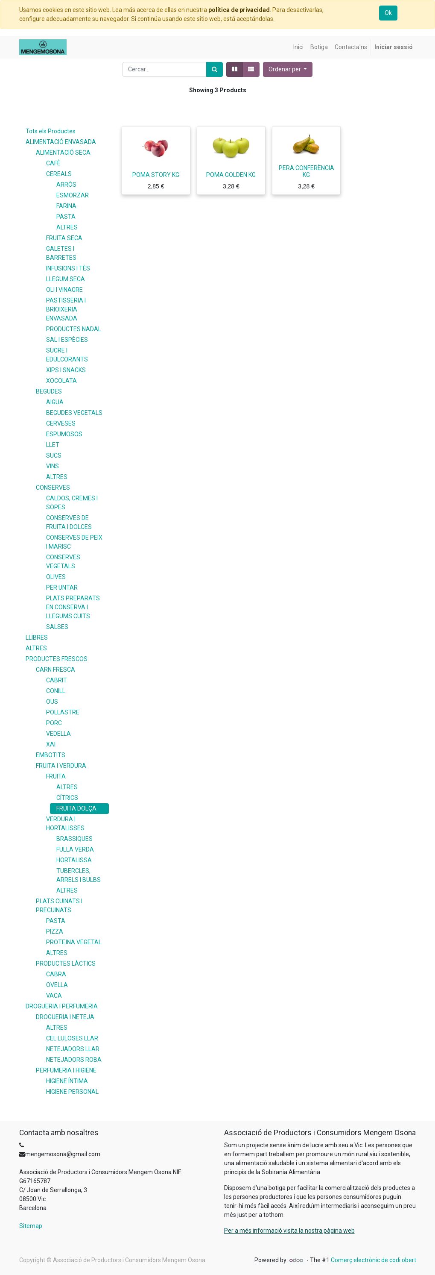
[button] (288, 69)
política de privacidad (239, 9)
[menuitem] (298, 47)
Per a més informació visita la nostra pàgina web (289, 1230)
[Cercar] (214, 69)
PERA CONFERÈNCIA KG (306, 172)
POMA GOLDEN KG (231, 174)
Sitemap (30, 1225)
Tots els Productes (51, 131)
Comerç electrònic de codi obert (373, 1260)
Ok (388, 12)
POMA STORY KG (155, 174)
